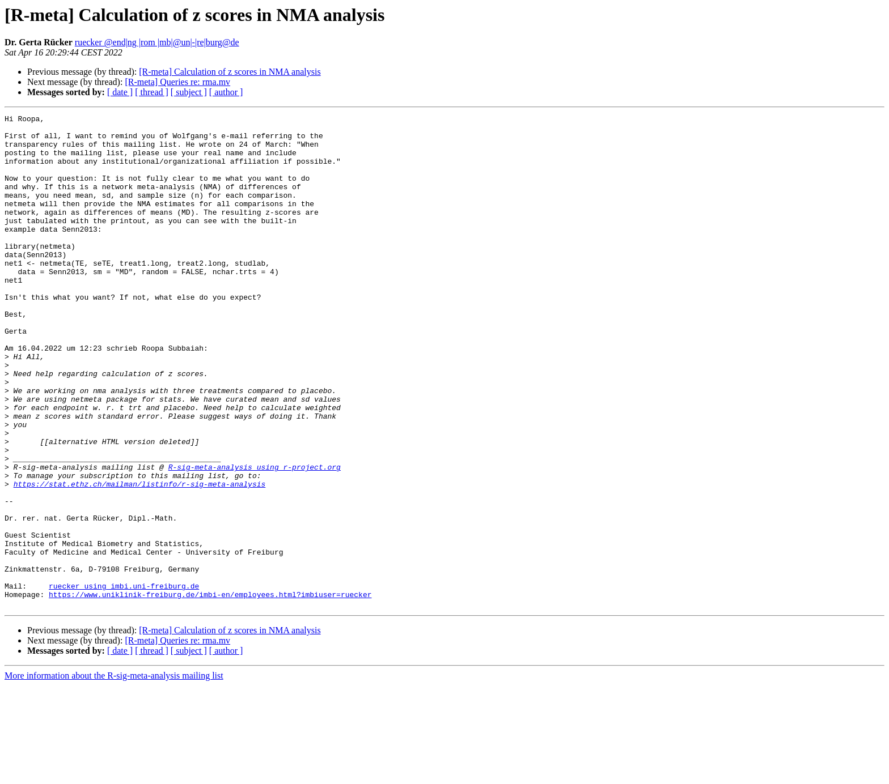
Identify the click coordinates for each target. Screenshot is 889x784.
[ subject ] (189, 92)
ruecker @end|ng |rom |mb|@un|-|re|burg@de (157, 42)
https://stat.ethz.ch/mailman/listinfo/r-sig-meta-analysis (140, 558)
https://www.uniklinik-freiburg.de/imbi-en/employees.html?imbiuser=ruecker (210, 691)
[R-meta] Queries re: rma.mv (177, 82)
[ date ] (120, 92)
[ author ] (226, 92)
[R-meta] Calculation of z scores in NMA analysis (229, 71)
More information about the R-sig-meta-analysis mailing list (114, 774)
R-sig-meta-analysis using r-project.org (254, 538)
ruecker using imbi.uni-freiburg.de (124, 681)
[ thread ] (151, 92)
